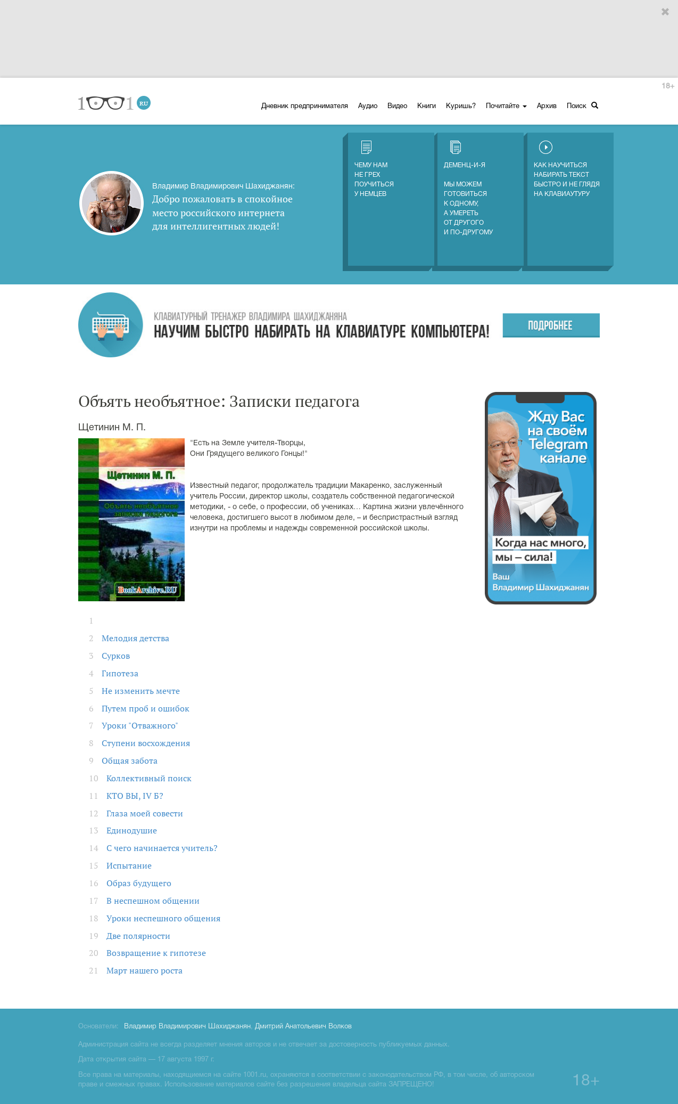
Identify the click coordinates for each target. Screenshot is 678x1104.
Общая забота (130, 760)
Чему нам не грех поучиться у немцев (374, 169)
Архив (547, 106)
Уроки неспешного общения (163, 918)
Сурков (116, 655)
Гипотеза (120, 673)
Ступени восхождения (146, 743)
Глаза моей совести (144, 813)
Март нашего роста (144, 970)
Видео (397, 106)
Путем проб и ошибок (145, 708)
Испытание (129, 865)
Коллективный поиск (149, 778)
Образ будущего (138, 883)
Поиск (582, 106)
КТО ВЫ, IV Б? (134, 795)
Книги (426, 106)
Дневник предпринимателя (304, 106)
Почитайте (506, 106)
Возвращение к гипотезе (156, 952)
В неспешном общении (153, 900)
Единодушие (131, 830)
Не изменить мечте (141, 690)
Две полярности (138, 935)
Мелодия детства (135, 638)
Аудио (367, 106)
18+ (668, 86)
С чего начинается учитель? (162, 848)
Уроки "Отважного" (140, 725)
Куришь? (461, 106)
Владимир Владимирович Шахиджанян (187, 1027)
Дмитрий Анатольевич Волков (303, 1027)
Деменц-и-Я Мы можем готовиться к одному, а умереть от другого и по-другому (468, 188)
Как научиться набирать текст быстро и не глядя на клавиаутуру (567, 169)
